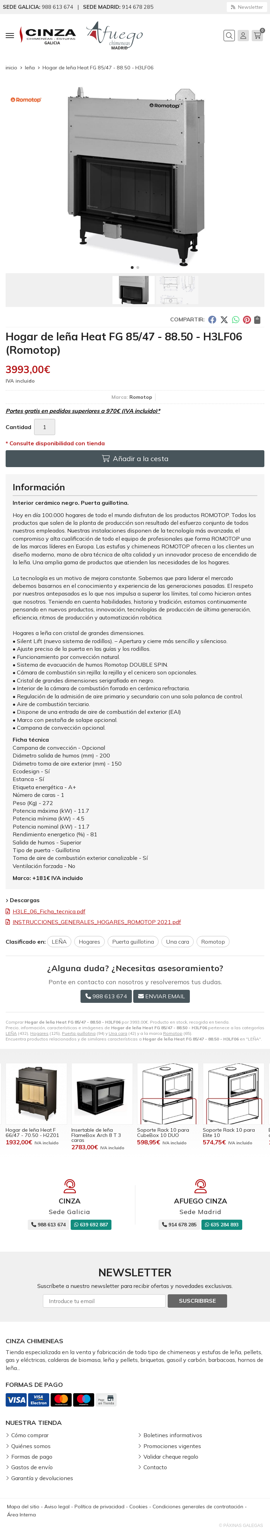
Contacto (155, 1467)
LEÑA (11, 1033)
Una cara (118, 1033)
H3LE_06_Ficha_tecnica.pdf (49, 911)
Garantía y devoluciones (42, 1478)
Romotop (172, 1033)
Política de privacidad (99, 1506)
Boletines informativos (172, 1435)
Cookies (138, 1506)
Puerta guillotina (79, 1033)
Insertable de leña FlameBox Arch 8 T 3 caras (96, 1135)
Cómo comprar (30, 1435)
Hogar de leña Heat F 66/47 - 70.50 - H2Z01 (32, 1132)
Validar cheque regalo (170, 1456)
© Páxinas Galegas (241, 1525)
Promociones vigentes (172, 1446)
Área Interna (21, 1514)
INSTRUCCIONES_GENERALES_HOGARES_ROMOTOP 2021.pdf (97, 921)
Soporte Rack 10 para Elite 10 (229, 1132)
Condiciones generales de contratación (198, 1506)
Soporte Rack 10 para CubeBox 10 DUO (163, 1132)
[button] (132, 267)
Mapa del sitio (23, 1506)
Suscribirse (197, 1300)
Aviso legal (57, 1506)
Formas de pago (31, 1456)
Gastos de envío (32, 1467)
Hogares (39, 1033)
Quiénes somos (31, 1446)
